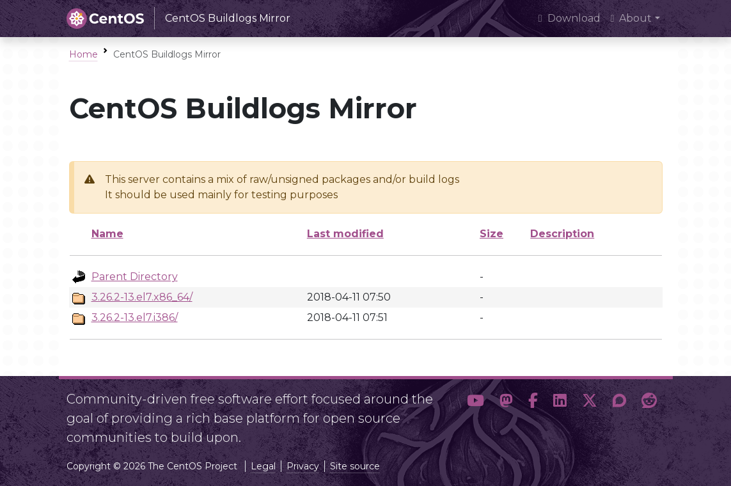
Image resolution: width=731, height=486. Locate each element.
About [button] (631, 18)
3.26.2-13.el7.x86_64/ (142, 297)
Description (562, 234)
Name (107, 234)
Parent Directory (134, 276)
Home (83, 54)
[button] (475, 413)
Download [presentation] (569, 18)
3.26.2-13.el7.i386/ (134, 317)
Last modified (345, 234)
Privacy (303, 466)
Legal (263, 466)
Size (491, 234)
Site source (355, 466)
